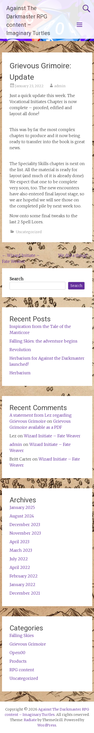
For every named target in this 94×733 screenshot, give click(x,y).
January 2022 (22, 584)
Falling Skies (22, 635)
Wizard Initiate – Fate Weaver (52, 435)
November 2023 (25, 533)
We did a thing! (75, 255)
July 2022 (19, 558)
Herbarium (20, 372)
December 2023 (25, 524)
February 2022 (24, 575)
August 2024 (22, 515)
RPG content (22, 669)
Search (16, 278)
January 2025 (22, 507)
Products (18, 661)
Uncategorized (29, 232)
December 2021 (25, 593)
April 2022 (20, 567)
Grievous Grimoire (28, 644)
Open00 (17, 652)
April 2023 (19, 541)
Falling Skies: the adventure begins (43, 341)
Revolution (20, 349)
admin (59, 86)
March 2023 (21, 550)
